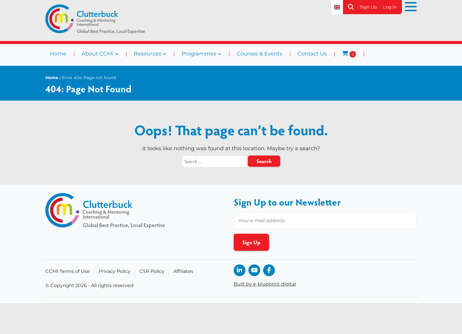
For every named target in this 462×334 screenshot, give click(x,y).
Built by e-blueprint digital (265, 284)
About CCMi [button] (97, 53)
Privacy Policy (115, 271)
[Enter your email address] (325, 221)
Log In (390, 7)
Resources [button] (147, 53)
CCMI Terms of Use (67, 271)
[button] (351, 7)
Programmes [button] (199, 53)
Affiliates (183, 271)
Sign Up (368, 7)
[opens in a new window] (239, 270)
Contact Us (312, 53)
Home (58, 53)
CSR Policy (151, 271)
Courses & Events (259, 53)
